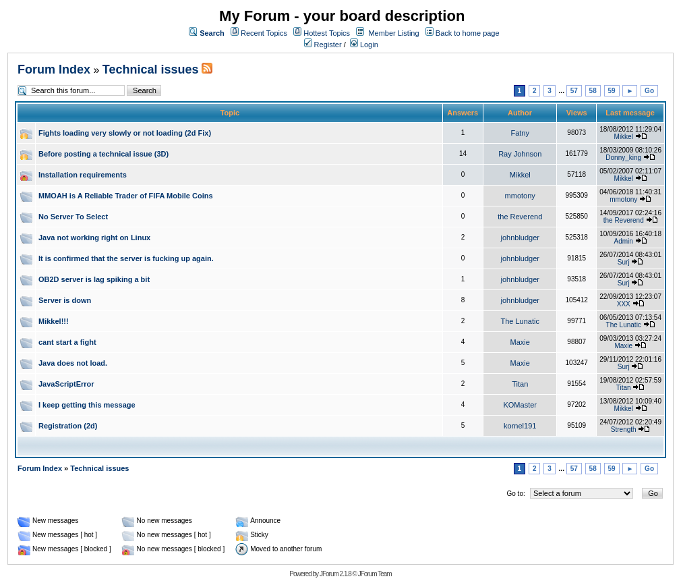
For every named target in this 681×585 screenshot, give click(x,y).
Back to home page (468, 33)
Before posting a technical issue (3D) (103, 154)
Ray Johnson (519, 154)
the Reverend (520, 217)
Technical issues (150, 69)
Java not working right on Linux (94, 237)
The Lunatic (519, 321)
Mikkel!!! (53, 321)
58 (593, 90)
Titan (520, 384)
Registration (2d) (67, 426)
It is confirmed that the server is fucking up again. (126, 258)
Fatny (519, 133)
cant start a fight (67, 342)
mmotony (520, 196)
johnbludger (519, 237)
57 (574, 90)
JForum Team (375, 574)
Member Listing (393, 33)
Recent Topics (264, 33)
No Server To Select (73, 217)
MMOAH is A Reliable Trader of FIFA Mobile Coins (125, 196)
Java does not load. (72, 363)
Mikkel (623, 136)
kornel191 (520, 426)
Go (649, 90)
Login (364, 44)
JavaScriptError (66, 384)
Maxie (520, 342)
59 (612, 90)
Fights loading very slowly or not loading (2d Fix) (124, 133)
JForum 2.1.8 (335, 574)
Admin (623, 241)
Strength (623, 429)
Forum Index (54, 69)
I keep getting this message (87, 405)
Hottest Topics (326, 33)
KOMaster (520, 405)
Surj (624, 262)
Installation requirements (82, 175)
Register (323, 44)
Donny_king (623, 157)
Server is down (64, 300)
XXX (623, 304)
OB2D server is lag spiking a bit (94, 279)
